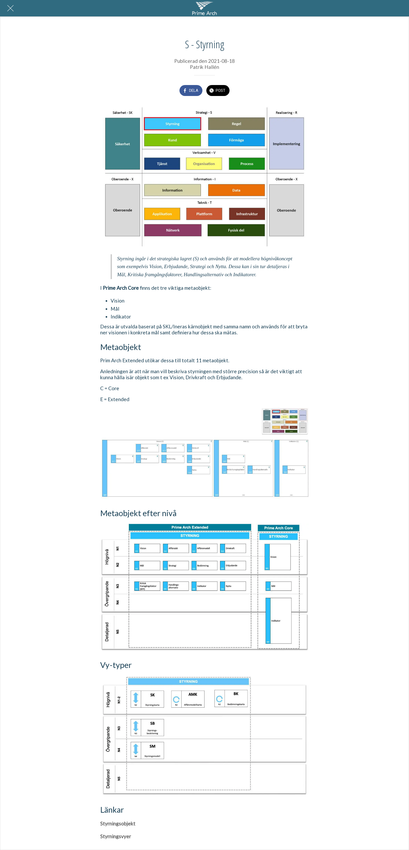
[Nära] (10, 8)
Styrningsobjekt (117, 824)
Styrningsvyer (115, 836)
